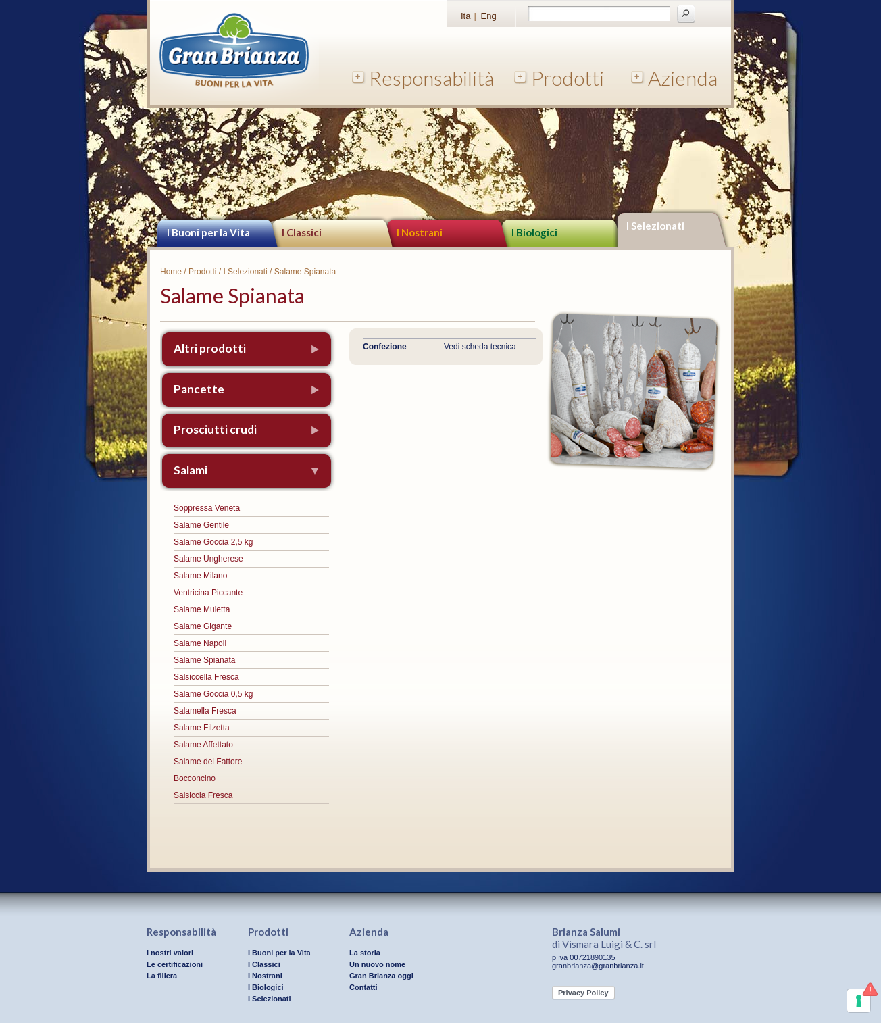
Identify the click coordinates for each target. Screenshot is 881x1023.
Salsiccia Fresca (203, 795)
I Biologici (534, 232)
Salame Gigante (203, 626)
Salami (190, 470)
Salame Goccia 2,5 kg (213, 542)
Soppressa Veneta (207, 508)
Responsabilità (431, 78)
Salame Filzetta (202, 727)
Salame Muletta (202, 609)
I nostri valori (170, 953)
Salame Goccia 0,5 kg (213, 694)
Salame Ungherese (208, 559)
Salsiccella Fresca (206, 677)
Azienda (683, 78)
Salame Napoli (200, 643)
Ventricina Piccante (208, 592)
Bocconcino (195, 778)
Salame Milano (200, 575)
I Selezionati (655, 226)
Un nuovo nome (377, 964)
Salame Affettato (203, 744)
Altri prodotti (210, 348)
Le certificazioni (175, 964)
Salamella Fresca (205, 711)
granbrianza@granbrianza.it (598, 966)
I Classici (302, 232)
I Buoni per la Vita (208, 232)
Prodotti (567, 78)
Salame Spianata (204, 660)
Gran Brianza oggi (381, 976)
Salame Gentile (201, 525)
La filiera (162, 976)
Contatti (363, 987)
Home (171, 271)
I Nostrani (420, 232)
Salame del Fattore (208, 761)
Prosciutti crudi (215, 429)
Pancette (199, 389)
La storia (364, 953)
